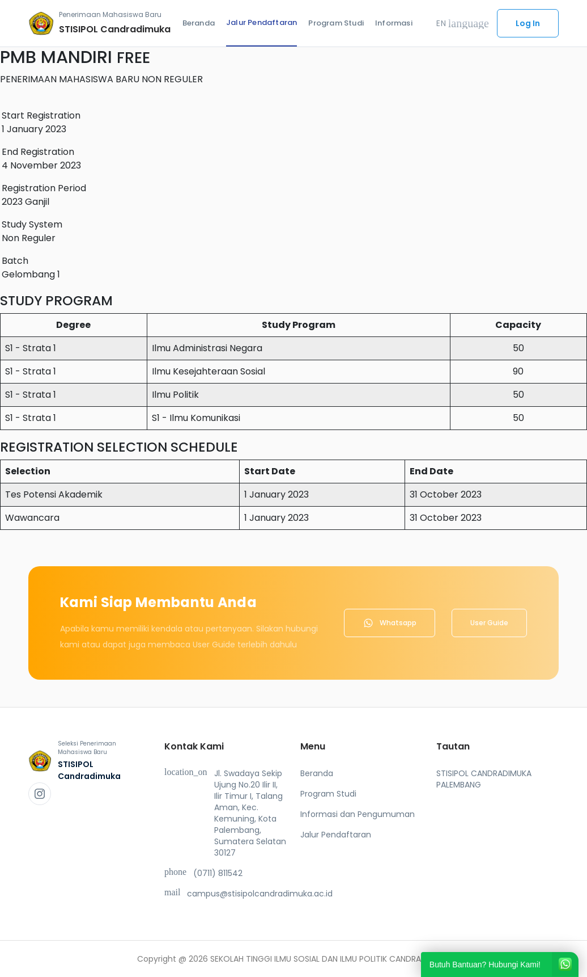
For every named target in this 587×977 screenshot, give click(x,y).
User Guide (489, 623)
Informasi (393, 23)
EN (462, 23)
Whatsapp (389, 623)
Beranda (198, 23)
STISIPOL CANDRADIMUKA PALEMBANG (483, 779)
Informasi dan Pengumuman (357, 814)
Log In (528, 23)
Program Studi (336, 23)
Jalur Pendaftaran (261, 22)
